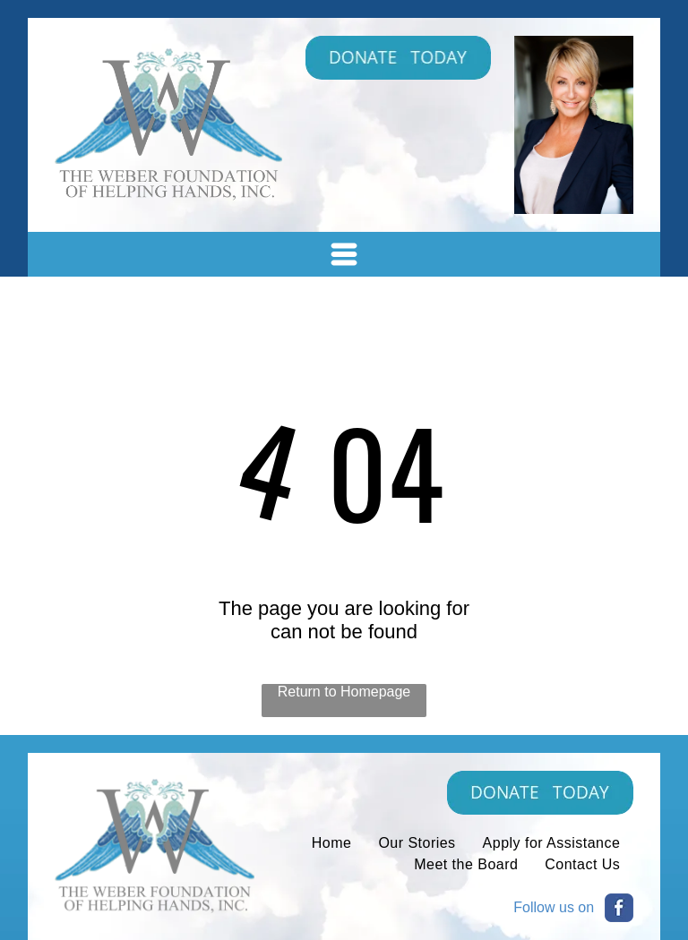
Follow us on (553, 907)
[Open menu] (344, 254)
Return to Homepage (344, 691)
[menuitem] (332, 843)
